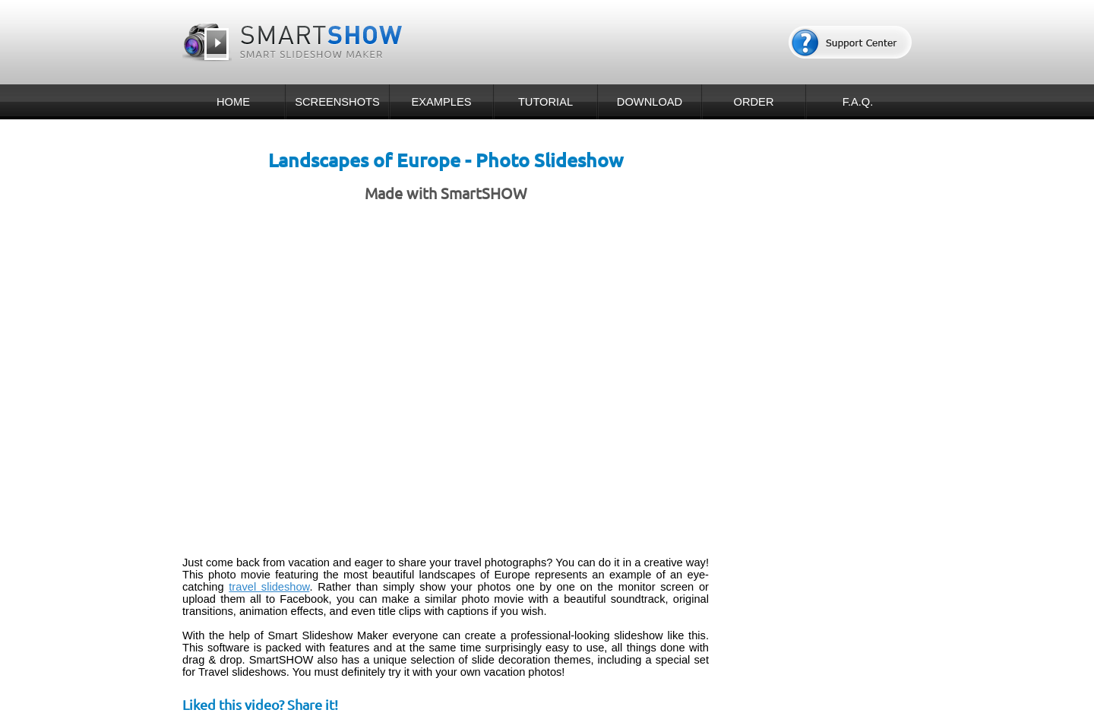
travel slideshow (269, 587)
